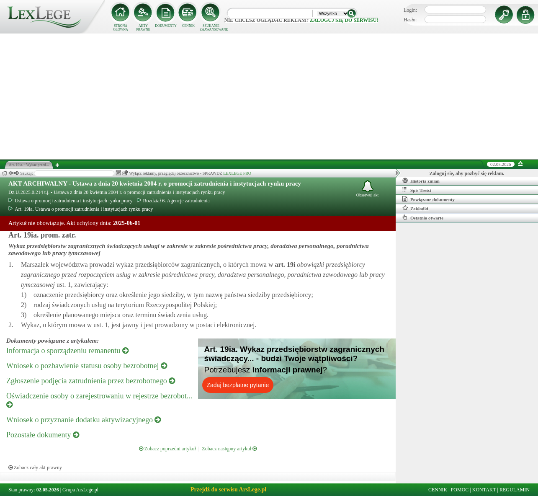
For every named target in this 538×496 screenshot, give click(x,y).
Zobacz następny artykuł (229, 449)
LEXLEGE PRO (237, 173)
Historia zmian (421, 180)
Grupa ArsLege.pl (80, 490)
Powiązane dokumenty (428, 199)
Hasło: (410, 20)
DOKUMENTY (166, 26)
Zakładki (415, 208)
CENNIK (188, 26)
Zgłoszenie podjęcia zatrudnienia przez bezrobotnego (90, 381)
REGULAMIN (514, 490)
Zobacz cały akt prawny (35, 467)
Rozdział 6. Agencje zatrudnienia (173, 201)
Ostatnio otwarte (422, 217)
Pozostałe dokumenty (42, 435)
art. (284, 264)
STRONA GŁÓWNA (120, 27)
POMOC (460, 490)
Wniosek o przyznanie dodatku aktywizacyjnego (83, 420)
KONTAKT (484, 490)
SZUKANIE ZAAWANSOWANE (211, 27)
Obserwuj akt (367, 188)
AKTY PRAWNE (143, 27)
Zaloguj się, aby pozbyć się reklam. (467, 173)
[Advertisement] (269, 96)
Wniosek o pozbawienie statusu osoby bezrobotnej (86, 366)
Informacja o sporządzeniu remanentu (67, 350)
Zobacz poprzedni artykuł (167, 449)
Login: (410, 10)
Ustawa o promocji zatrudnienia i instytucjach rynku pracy (70, 201)
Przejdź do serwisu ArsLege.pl (228, 489)
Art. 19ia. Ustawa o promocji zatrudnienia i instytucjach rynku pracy (80, 209)
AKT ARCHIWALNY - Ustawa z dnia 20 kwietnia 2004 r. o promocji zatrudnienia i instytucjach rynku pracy (154, 183)
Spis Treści (416, 190)
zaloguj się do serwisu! (344, 20)
